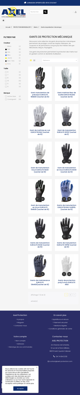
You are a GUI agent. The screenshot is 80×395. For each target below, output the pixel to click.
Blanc (12, 46)
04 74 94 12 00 (61, 356)
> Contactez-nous (20, 325)
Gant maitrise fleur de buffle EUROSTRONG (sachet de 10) (66, 94)
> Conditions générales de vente (60, 328)
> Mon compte (20, 340)
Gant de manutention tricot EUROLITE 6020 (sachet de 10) (40, 169)
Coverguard (12, 99)
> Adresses (20, 343)
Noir (12, 49)
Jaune (12, 58)
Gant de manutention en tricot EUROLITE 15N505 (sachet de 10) (40, 207)
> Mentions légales (60, 325)
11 (12, 83)
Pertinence (60, 60)
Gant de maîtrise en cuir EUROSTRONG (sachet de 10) (40, 132)
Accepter (20, 389)
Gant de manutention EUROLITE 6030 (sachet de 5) (66, 132)
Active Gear (12, 96)
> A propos (20, 319)
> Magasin (20, 322)
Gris (12, 52)
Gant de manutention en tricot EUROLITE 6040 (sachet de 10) (66, 169)
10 (12, 80)
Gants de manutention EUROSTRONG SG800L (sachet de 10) (66, 207)
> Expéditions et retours (60, 319)
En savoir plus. (29, 383)
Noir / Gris (12, 61)
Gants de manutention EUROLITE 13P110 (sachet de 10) (66, 244)
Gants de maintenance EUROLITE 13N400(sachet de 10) (40, 282)
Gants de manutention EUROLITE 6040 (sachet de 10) (40, 244)
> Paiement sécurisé (60, 322)
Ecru (12, 63)
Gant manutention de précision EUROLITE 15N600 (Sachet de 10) (40, 94)
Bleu (12, 55)
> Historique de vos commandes (20, 347)
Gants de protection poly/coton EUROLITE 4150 (66, 282)
